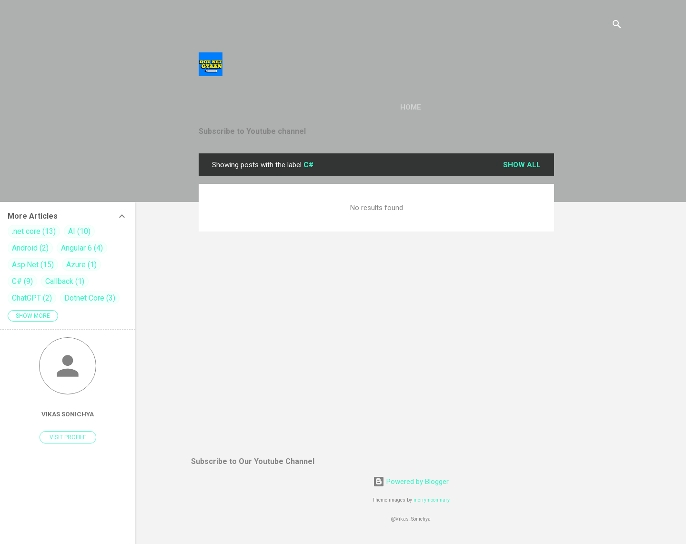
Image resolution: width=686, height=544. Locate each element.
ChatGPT (32, 297)
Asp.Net (33, 264)
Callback (64, 281)
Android (30, 247)
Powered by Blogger (411, 481)
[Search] (617, 25)
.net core (34, 231)
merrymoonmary (432, 500)
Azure (81, 264)
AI (79, 231)
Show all (522, 165)
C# (22, 281)
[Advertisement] (592, 296)
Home (410, 107)
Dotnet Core (89, 297)
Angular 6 (82, 247)
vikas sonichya (67, 414)
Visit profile (68, 437)
